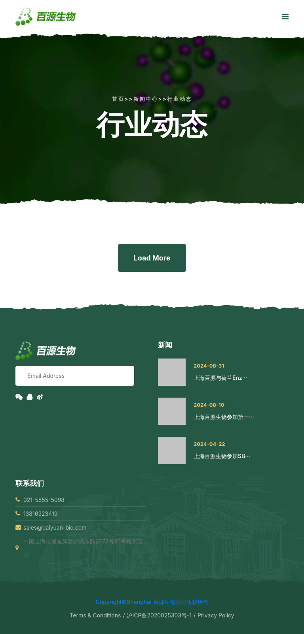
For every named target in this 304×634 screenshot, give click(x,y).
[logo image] (45, 17)
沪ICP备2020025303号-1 (159, 615)
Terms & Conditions (95, 615)
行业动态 (179, 99)
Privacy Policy (216, 615)
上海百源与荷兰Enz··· (220, 377)
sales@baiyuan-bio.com (54, 527)
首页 (118, 99)
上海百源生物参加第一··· (224, 416)
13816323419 (40, 513)
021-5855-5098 (44, 499)
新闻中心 (145, 99)
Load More (152, 258)
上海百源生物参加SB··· (222, 456)
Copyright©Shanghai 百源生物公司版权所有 (151, 601)
